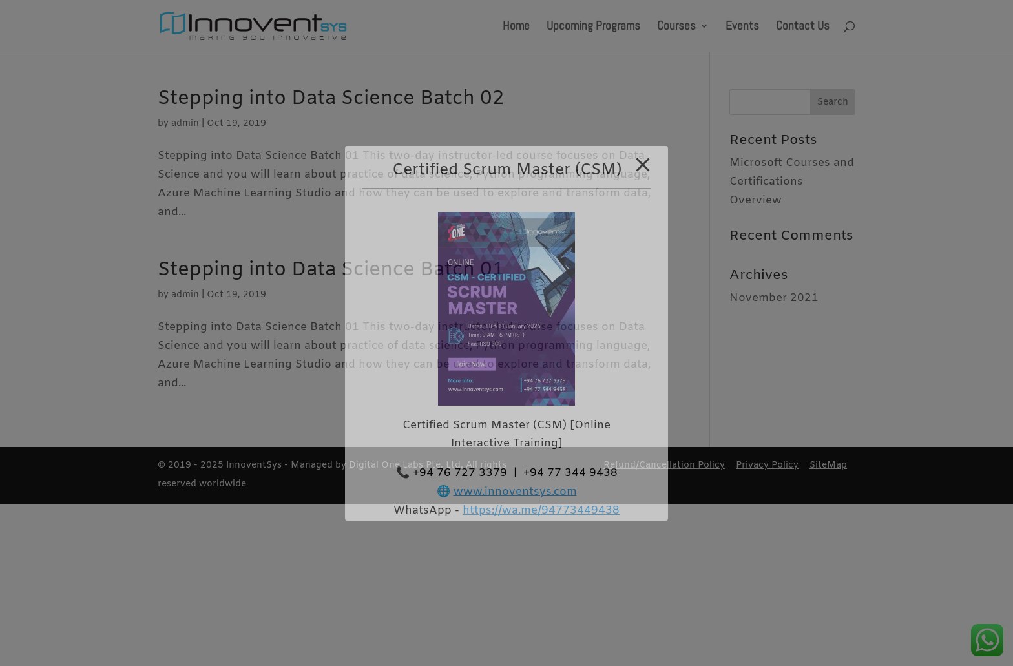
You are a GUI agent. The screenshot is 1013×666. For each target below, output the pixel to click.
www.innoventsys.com (515, 491)
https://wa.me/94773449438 (541, 510)
